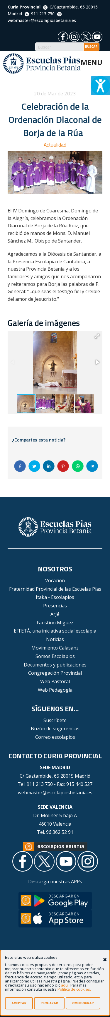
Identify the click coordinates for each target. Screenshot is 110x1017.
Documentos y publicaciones (55, 665)
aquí (65, 985)
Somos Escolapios (55, 656)
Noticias (55, 639)
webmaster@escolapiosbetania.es (55, 792)
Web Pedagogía (55, 690)
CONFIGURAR (83, 1003)
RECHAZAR (49, 1003)
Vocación (55, 580)
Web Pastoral (55, 681)
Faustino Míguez (55, 622)
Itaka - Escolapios (55, 597)
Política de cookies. (74, 989)
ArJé (55, 614)
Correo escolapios (55, 737)
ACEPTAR (18, 1003)
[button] (97, 336)
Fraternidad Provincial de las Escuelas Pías (55, 589)
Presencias (55, 605)
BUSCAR (91, 46)
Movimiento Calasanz (55, 648)
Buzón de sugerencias (55, 728)
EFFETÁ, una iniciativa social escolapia (55, 631)
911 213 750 (40, 13)
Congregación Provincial (55, 673)
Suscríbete (55, 720)
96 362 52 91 (59, 832)
